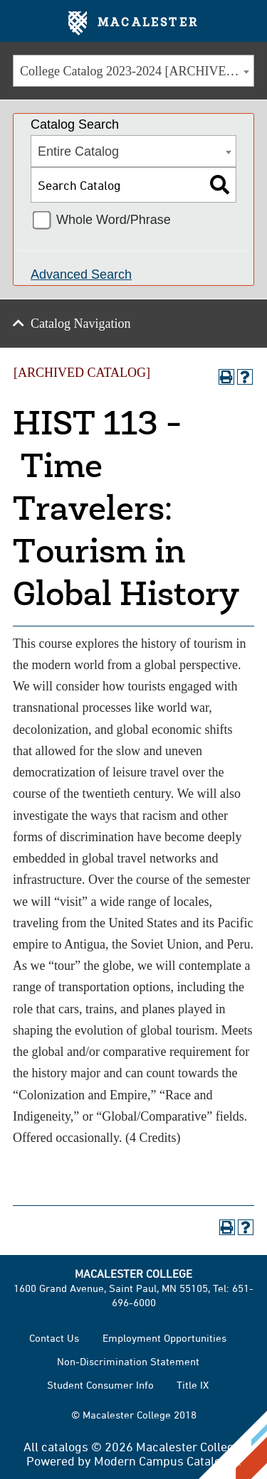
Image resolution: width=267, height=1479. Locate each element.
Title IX (193, 1385)
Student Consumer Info (100, 1385)
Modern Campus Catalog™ (166, 1460)
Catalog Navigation (80, 323)
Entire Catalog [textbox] (78, 151)
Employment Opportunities (164, 1338)
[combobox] (133, 71)
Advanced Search (81, 274)
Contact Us (54, 1338)
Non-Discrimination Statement (128, 1361)
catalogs (64, 1446)
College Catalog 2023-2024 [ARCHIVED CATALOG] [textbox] (136, 71)
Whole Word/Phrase (113, 220)
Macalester (133, 23)
